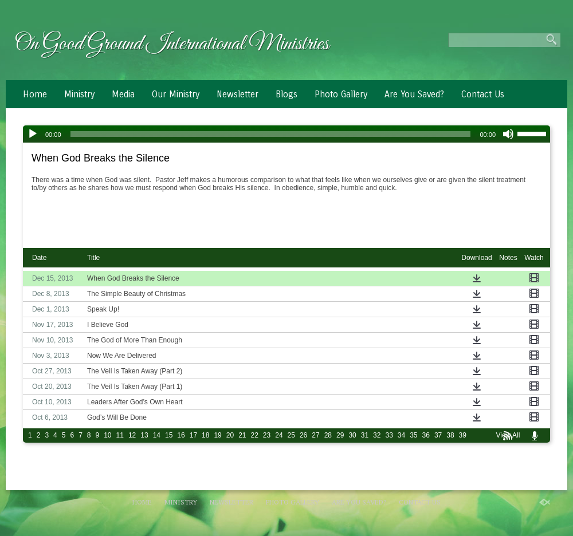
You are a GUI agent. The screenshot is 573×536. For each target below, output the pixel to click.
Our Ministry (175, 94)
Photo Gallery (341, 94)
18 (205, 435)
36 (426, 435)
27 (315, 435)
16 (181, 435)
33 (389, 435)
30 (352, 435)
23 (266, 435)
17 (193, 435)
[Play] (32, 134)
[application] (286, 134)
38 (450, 435)
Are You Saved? (414, 94)
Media (123, 94)
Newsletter (237, 94)
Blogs (286, 94)
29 (340, 435)
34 (401, 435)
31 (364, 435)
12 (132, 435)
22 (254, 435)
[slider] (270, 134)
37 (438, 435)
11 (120, 435)
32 (376, 435)
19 (217, 435)
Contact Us (482, 94)
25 (291, 435)
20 (230, 435)
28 (328, 435)
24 (278, 435)
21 (242, 435)
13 (144, 435)
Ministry (79, 94)
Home (35, 94)
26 (303, 435)
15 (168, 435)
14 (156, 435)
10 (107, 435)
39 (462, 435)
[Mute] (508, 134)
